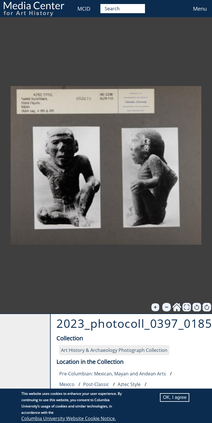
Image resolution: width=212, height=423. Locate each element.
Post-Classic (96, 384)
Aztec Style (129, 384)
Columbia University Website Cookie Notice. (68, 418)
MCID (83, 8)
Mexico (67, 384)
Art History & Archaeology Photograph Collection (114, 350)
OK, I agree (174, 397)
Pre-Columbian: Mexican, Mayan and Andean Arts (112, 374)
